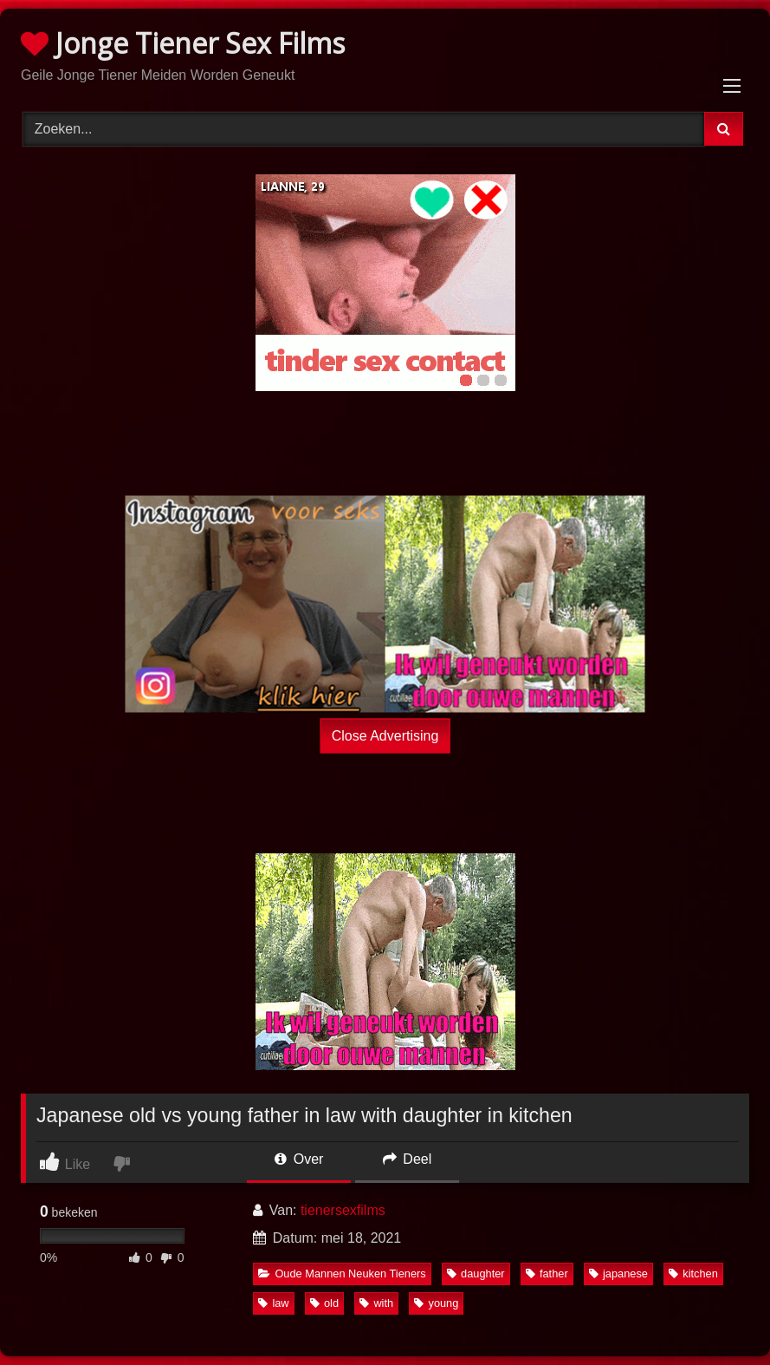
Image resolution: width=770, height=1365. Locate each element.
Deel (407, 1159)
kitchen (693, 1273)
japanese (618, 1273)
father (547, 1273)
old (324, 1302)
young (436, 1302)
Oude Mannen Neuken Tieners (341, 1273)
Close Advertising (385, 735)
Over (299, 1159)
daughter (476, 1273)
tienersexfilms (343, 1210)
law (273, 1302)
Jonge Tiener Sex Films (183, 43)
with (376, 1302)
